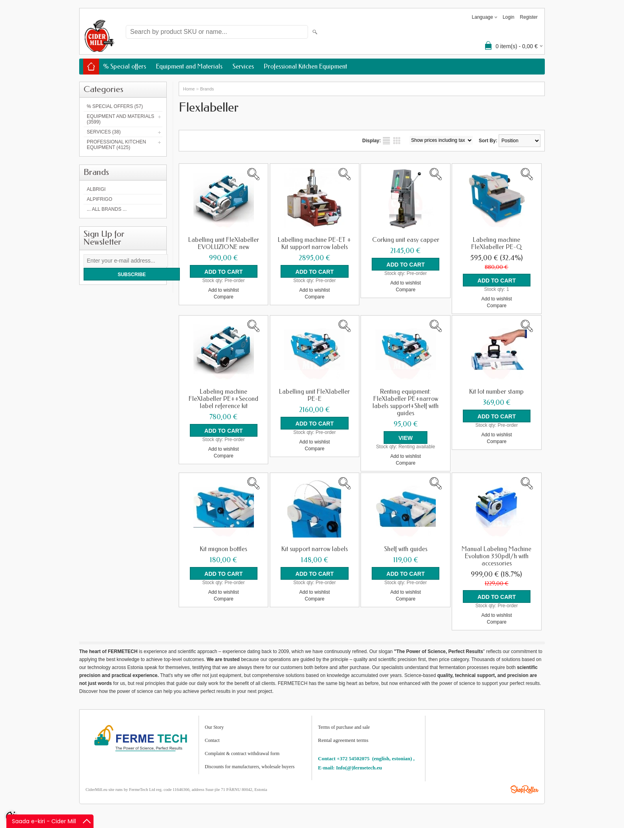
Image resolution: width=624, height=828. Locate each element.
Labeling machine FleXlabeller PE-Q (496, 243)
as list (386, 140)
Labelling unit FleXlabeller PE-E (314, 395)
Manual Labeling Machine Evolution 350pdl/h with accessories (496, 556)
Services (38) (104, 132)
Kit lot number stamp (496, 391)
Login (508, 17)
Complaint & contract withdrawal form (242, 753)
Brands (207, 88)
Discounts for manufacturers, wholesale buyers (250, 766)
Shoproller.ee (524, 789)
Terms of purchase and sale (344, 727)
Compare (223, 297)
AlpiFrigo (99, 199)
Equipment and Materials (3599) (120, 119)
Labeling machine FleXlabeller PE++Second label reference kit (223, 399)
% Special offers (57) (115, 106)
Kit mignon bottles (223, 549)
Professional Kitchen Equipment (305, 66)
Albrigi (96, 189)
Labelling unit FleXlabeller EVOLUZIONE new (223, 243)
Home (189, 88)
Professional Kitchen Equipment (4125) (116, 144)
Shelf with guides (405, 549)
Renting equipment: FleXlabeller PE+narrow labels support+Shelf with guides (405, 402)
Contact (212, 740)
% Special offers (124, 66)
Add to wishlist (223, 290)
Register (529, 17)
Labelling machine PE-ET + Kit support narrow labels (314, 243)
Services (243, 66)
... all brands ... (107, 209)
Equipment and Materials (189, 66)
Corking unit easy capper (405, 239)
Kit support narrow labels (314, 549)
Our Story (214, 727)
